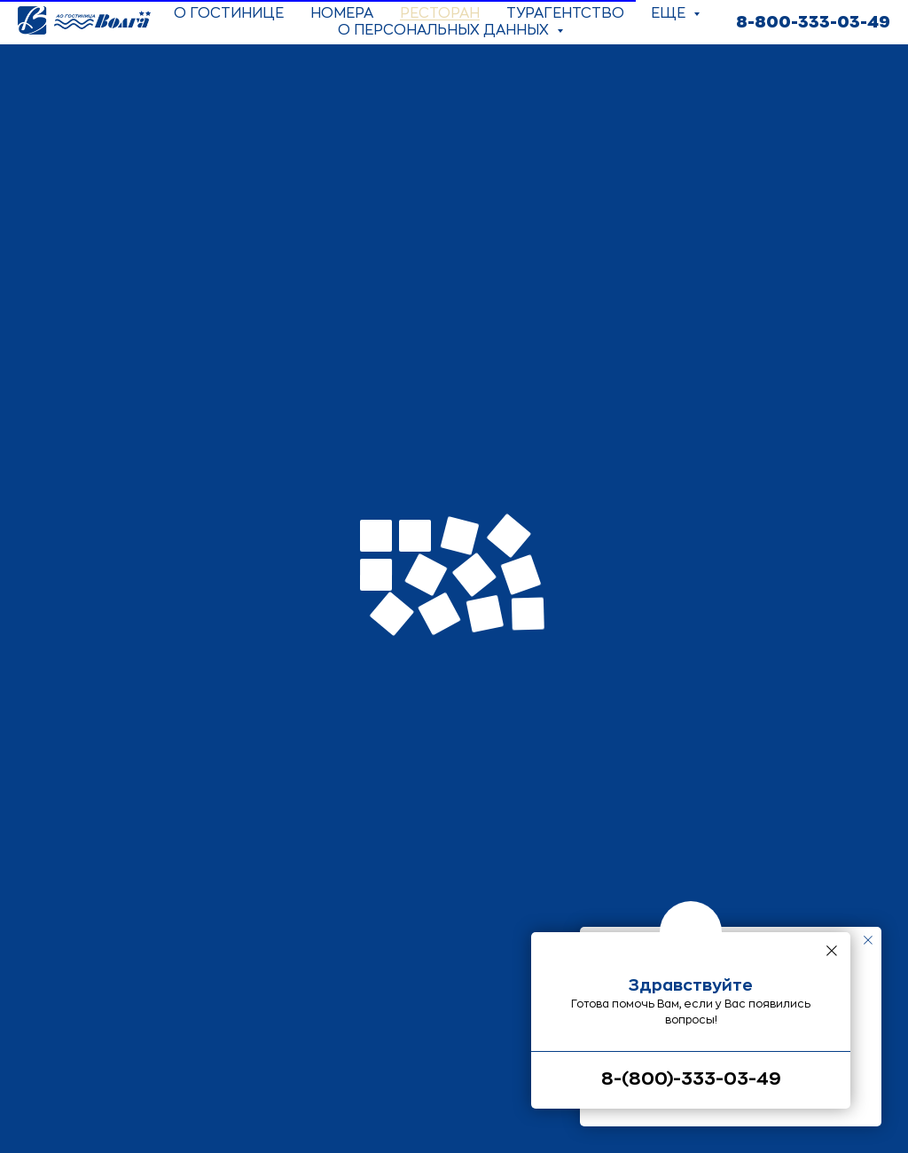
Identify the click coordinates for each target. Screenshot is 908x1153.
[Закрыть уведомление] (868, 940)
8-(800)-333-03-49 (691, 1079)
